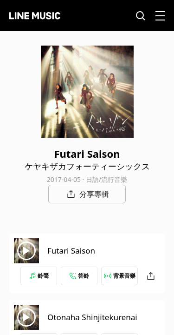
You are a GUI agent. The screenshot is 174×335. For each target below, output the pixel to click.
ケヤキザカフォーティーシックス (87, 166)
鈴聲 (39, 276)
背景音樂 (119, 276)
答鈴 (79, 276)
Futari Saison (71, 250)
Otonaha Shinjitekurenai (92, 317)
